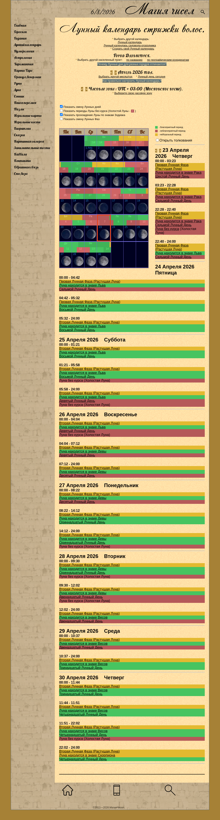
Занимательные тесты (32, 148)
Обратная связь (26, 167)
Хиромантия (23, 64)
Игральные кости (27, 122)
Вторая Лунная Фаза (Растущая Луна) (89, 322)
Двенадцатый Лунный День (81, 597)
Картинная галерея (29, 141)
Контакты (22, 161)
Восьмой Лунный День (77, 309)
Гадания (20, 38)
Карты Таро (23, 70)
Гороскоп (20, 32)
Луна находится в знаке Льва (178, 253)
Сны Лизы (21, 173)
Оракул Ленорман (27, 77)
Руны (18, 83)
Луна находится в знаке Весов (83, 617)
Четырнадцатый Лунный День (83, 714)
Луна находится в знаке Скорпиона (87, 755)
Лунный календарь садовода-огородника (130, 45)
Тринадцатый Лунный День (80, 668)
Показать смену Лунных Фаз (81, 119)
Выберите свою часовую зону (133, 93)
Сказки (19, 135)
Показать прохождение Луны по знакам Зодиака (94, 115)
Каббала (20, 154)
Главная (20, 25)
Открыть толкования (175, 140)
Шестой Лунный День (172, 176)
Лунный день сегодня (151, 76)
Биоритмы (22, 128)
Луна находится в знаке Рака (178, 172)
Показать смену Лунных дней (82, 106)
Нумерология (24, 51)
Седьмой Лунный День (173, 201)
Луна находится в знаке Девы (82, 451)
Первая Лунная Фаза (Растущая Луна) (171, 167)
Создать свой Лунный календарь (133, 48)
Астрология (23, 57)
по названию (134, 59)
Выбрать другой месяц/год (115, 76)
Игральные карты (27, 115)
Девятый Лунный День (77, 401)
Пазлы (19, 109)
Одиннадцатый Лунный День (82, 522)
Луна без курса (167, 229)
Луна (17, 90)
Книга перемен (25, 103)
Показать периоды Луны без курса (85, 111)
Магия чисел (159, 9)
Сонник (19, 96)
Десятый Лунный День (77, 475)
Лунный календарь (27, 45)
